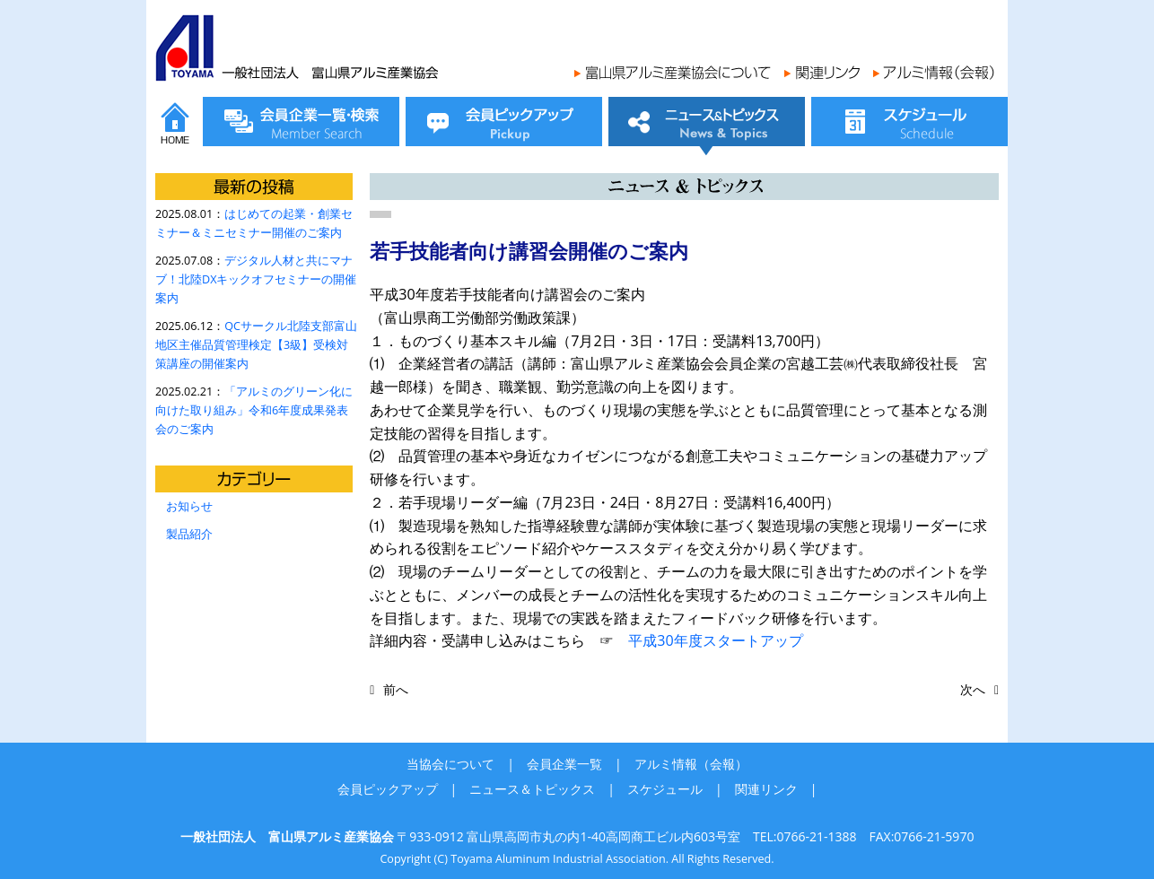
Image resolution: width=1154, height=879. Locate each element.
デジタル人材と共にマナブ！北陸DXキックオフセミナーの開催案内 (255, 279)
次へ (972, 689)
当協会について (450, 763)
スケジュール (665, 788)
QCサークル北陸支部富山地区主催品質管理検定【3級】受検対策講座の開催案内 (256, 344)
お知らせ (189, 506)
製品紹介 (189, 534)
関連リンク (766, 788)
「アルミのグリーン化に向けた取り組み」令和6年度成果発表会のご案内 (254, 410)
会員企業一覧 (564, 763)
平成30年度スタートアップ (715, 640)
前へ (395, 689)
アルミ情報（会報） (690, 763)
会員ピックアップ (387, 788)
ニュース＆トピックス (532, 788)
